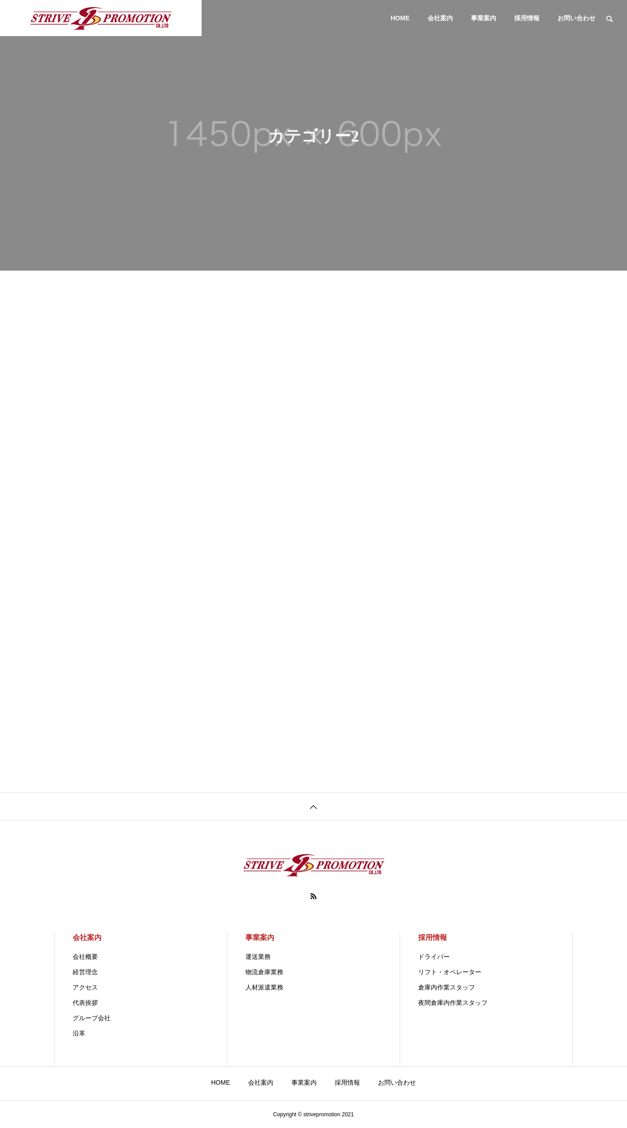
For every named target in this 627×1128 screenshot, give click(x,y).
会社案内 (440, 18)
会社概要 (85, 956)
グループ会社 (92, 1018)
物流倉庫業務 (264, 972)
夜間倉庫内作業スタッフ (453, 1002)
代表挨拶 (85, 1002)
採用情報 (526, 18)
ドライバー (434, 956)
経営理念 (85, 972)
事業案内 (483, 18)
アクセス (85, 987)
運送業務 (258, 956)
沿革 (79, 1033)
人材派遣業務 (264, 987)
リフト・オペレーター (449, 972)
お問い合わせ (576, 18)
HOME (400, 18)
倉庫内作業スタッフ (446, 987)
